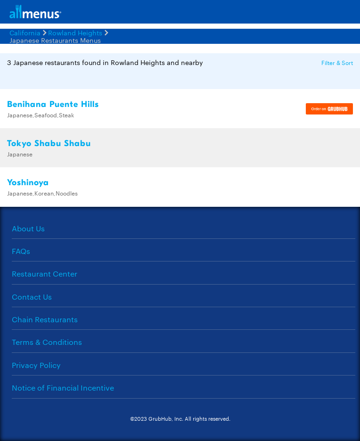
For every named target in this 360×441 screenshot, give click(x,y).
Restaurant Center (44, 273)
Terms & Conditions (47, 342)
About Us (28, 228)
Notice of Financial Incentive (63, 387)
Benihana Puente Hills (53, 104)
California (25, 32)
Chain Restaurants (45, 319)
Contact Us (32, 297)
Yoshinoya (28, 183)
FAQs (21, 251)
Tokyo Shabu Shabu (49, 143)
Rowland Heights (75, 32)
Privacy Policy (36, 365)
